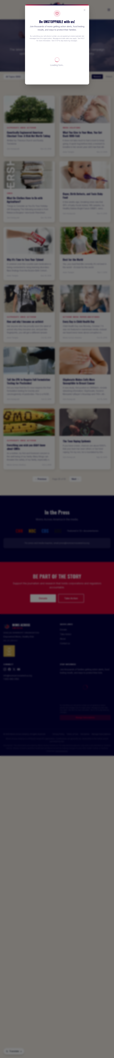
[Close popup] (84, 10)
